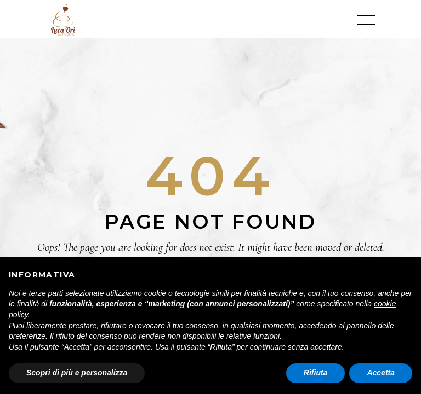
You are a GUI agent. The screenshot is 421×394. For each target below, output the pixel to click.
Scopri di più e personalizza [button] (76, 372)
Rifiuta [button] (316, 372)
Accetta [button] (381, 372)
